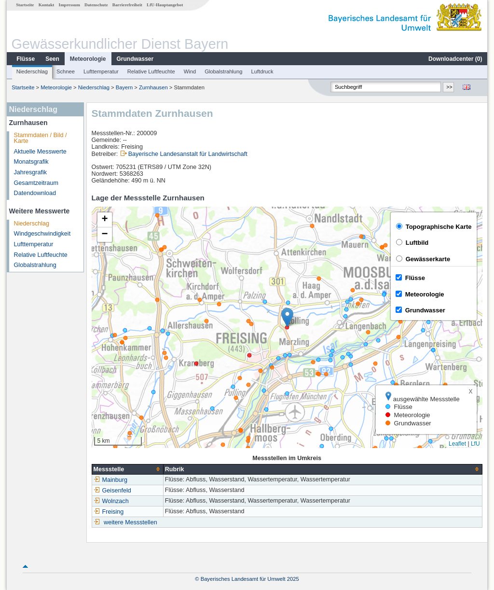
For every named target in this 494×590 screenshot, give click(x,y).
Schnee (65, 71)
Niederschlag (32, 71)
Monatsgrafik (31, 161)
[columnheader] (127, 469)
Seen (52, 59)
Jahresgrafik (30, 172)
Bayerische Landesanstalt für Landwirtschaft (187, 154)
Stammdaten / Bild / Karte (40, 138)
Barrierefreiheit (127, 4)
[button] (287, 317)
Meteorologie (88, 59)
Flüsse (25, 59)
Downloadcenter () (455, 59)
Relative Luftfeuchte (151, 71)
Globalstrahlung (223, 71)
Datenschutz (96, 4)
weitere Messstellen (130, 522)
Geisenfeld (112, 490)
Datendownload (35, 193)
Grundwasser (135, 59)
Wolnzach (111, 501)
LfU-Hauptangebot (165, 4)
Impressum (69, 4)
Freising (109, 511)
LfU (475, 443)
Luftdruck (262, 71)
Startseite (25, 4)
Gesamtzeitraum (36, 183)
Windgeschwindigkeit (42, 233)
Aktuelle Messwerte (40, 151)
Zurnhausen (153, 87)
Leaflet (457, 443)
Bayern (124, 87)
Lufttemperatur (101, 71)
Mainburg (111, 480)
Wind (190, 71)
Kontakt (47, 4)
